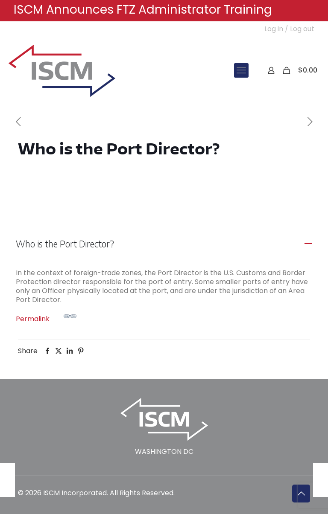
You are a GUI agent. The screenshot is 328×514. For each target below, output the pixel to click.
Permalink (46, 317)
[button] (164, 244)
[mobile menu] (241, 70)
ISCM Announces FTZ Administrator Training (143, 9)
